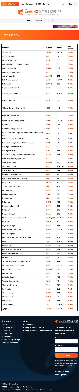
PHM (48, 238)
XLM (48, 301)
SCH (48, 261)
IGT (47, 178)
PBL (47, 253)
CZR (48, 93)
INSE (48, 174)
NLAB (48, 214)
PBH (48, 249)
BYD (48, 88)
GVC (48, 170)
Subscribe (66, 355)
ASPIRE (49, 76)
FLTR (48, 134)
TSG (48, 285)
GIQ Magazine (28, 325)
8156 (48, 115)
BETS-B (49, 84)
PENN (48, 230)
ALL (47, 72)
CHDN (48, 121)
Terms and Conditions (9, 343)
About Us (4, 325)
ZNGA (48, 309)
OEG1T (48, 218)
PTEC (48, 245)
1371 (48, 108)
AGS (48, 241)
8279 (48, 60)
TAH (48, 281)
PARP (48, 166)
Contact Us (5, 331)
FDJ (47, 139)
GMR (48, 151)
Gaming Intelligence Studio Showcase (37, 331)
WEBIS (48, 293)
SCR (48, 289)
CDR (48, 125)
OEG (53, 218)
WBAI (48, 52)
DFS (47, 159)
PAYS (48, 226)
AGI (47, 64)
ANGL (48, 68)
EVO (48, 129)
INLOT (48, 182)
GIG (47, 147)
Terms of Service (44, 389)
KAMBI (48, 190)
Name (57, 337)
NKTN (48, 202)
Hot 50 (38, 4)
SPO (48, 273)
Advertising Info (7, 328)
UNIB (48, 194)
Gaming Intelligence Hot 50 (33, 328)
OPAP (48, 222)
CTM (48, 101)
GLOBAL (49, 163)
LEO (47, 198)
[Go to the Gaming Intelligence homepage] (39, 12)
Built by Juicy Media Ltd (10, 384)
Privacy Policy (6, 334)
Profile (70, 52)
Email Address (59, 346)
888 (47, 56)
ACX (48, 80)
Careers (46, 4)
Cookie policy (6, 337)
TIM (47, 305)
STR (47, 277)
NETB (48, 210)
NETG (48, 206)
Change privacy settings (10, 340)
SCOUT (49, 269)
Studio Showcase (27, 4)
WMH (48, 297)
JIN (47, 186)
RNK (48, 257)
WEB (48, 234)
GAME (48, 155)
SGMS (48, 265)
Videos (50, 21)
